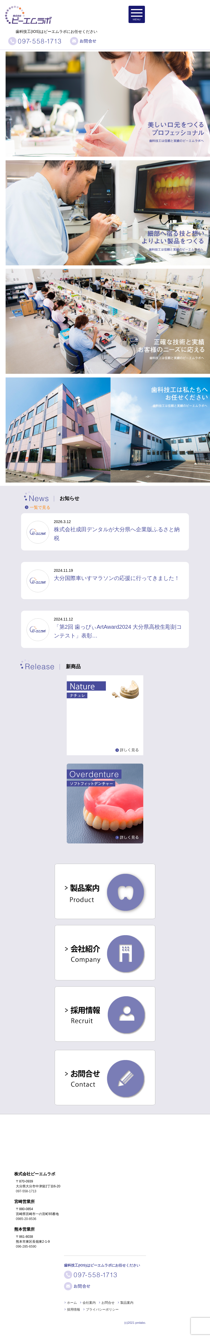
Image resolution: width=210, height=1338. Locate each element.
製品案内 (126, 1303)
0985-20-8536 (26, 1219)
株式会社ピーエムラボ (32, 9)
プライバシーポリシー (102, 1309)
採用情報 (73, 1309)
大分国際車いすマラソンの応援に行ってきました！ (117, 578)
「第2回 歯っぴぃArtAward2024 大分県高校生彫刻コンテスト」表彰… (118, 631)
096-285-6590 (26, 1246)
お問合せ (108, 1303)
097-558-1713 (26, 1191)
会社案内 (89, 1303)
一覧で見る (40, 507)
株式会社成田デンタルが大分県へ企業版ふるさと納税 (117, 533)
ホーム (72, 1303)
